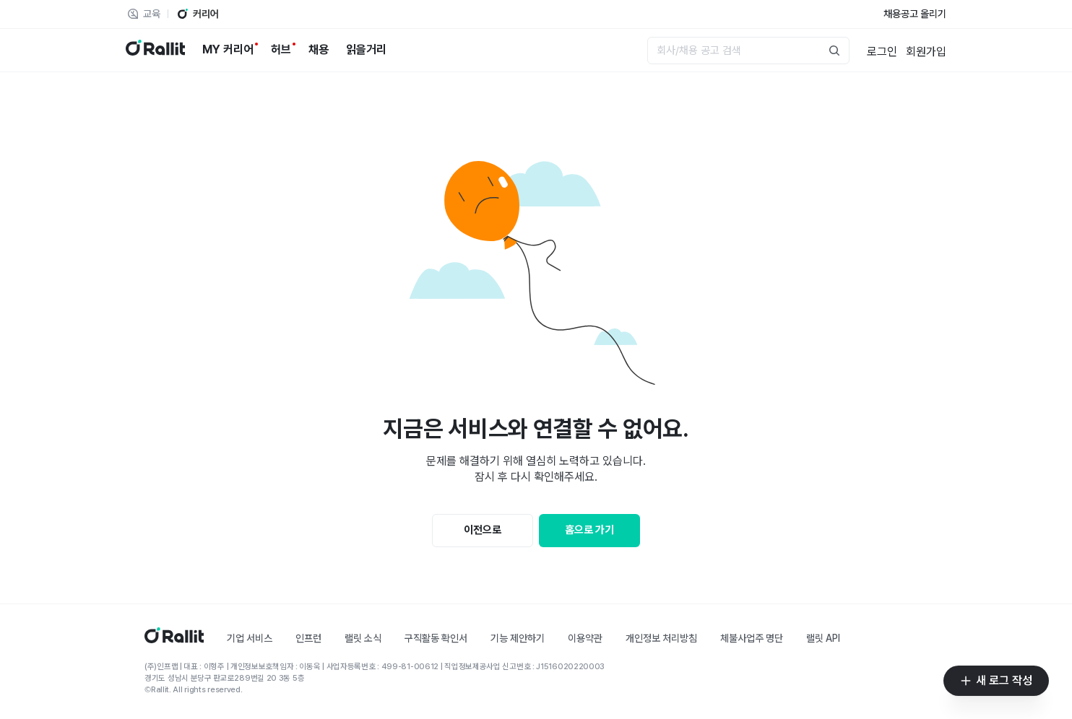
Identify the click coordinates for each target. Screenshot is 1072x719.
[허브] (281, 50)
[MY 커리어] (228, 50)
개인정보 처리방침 (661, 638)
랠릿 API (823, 638)
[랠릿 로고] (155, 50)
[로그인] (882, 50)
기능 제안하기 (517, 638)
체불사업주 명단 (751, 638)
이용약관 (585, 638)
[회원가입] (926, 50)
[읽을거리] (366, 50)
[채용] (318, 50)
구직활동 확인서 (436, 638)
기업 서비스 (249, 638)
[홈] (174, 639)
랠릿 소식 (363, 638)
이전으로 (482, 529)
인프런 (308, 638)
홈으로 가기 (589, 529)
